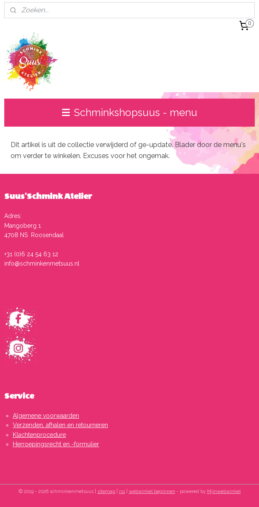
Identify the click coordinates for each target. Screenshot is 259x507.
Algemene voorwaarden (46, 415)
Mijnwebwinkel (224, 491)
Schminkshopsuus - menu (129, 112)
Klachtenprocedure (39, 434)
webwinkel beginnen (152, 491)
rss (122, 491)
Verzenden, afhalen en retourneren (60, 425)
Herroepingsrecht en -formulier (56, 444)
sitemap (106, 491)
